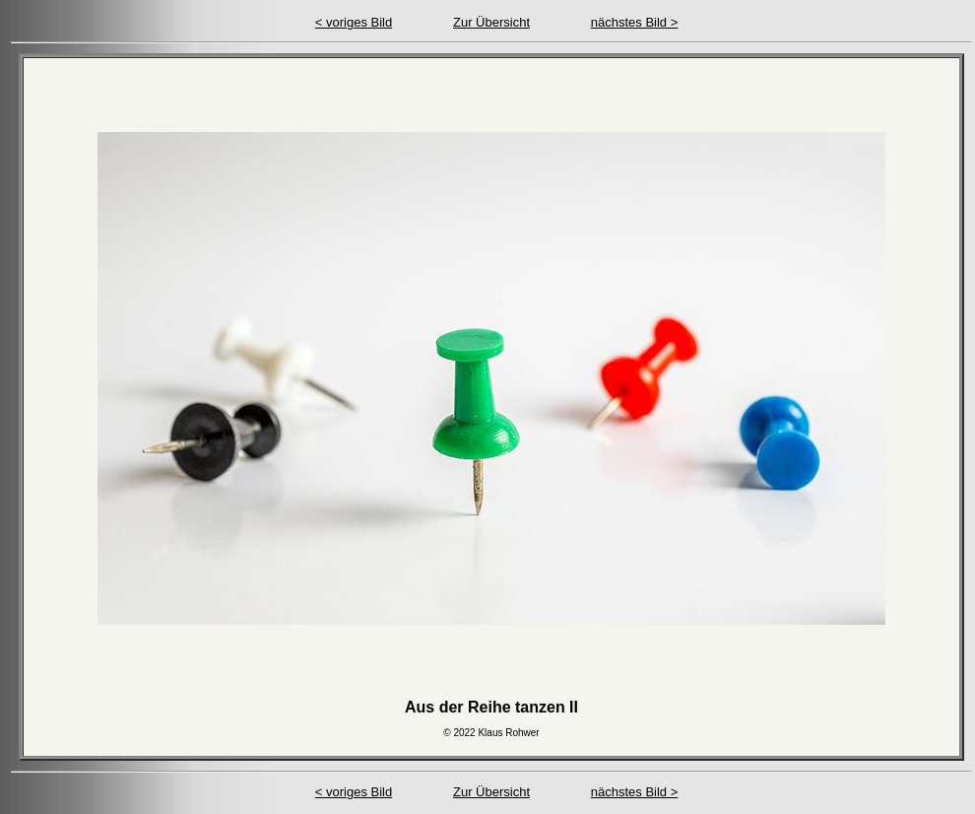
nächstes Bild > (635, 22)
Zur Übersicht (491, 22)
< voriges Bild (353, 22)
